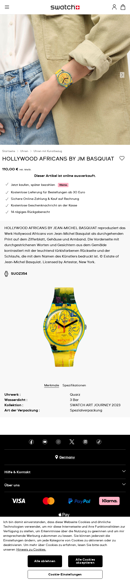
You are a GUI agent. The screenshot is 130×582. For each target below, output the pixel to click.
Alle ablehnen (45, 561)
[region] (65, 183)
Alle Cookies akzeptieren (85, 561)
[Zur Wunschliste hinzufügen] (122, 158)
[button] (7, 7)
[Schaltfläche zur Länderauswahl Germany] (65, 457)
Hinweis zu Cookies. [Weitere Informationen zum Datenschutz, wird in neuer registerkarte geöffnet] (31, 549)
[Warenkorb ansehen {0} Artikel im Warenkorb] (123, 7)
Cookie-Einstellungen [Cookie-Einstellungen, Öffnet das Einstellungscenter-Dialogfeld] (65, 574)
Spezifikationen (74, 385)
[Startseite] (65, 7)
